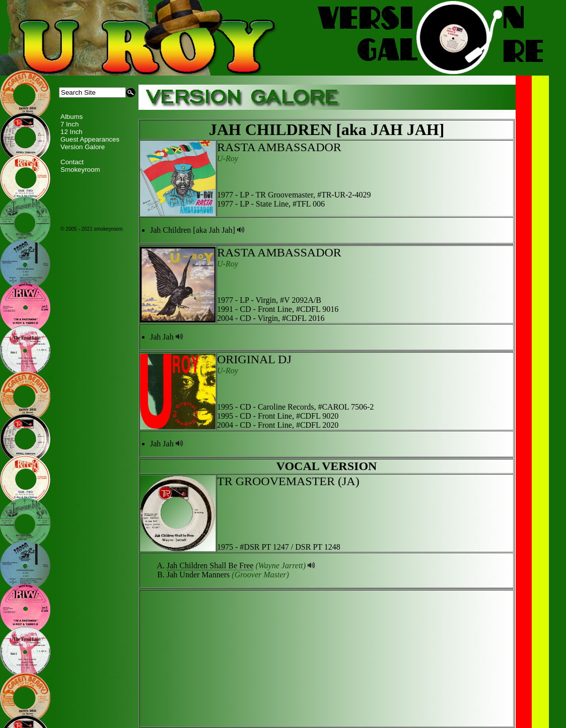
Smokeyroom (80, 169)
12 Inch (71, 132)
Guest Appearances (89, 139)
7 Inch (69, 124)
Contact (72, 162)
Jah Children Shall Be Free (210, 565)
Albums (71, 116)
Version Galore (82, 147)
